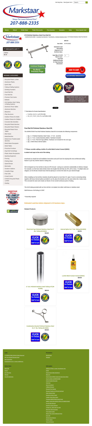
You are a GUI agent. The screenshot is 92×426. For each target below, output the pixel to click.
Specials (48, 357)
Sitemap (6, 374)
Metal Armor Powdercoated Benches (12, 140)
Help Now (48, 382)
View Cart (7, 368)
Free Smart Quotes (50, 411)
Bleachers (7, 111)
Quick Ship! (8, 84)
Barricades (8, 166)
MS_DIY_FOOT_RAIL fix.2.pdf (36, 116)
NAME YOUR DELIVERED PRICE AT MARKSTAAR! (58, 401)
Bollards (7, 99)
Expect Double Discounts (51, 380)
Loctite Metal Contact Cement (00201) (73, 276)
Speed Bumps (9, 163)
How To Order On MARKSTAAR (53, 378)
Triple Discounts (37, 30)
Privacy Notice (49, 419)
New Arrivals (49, 355)
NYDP (47, 370)
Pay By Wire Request (51, 403)
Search (6, 370)
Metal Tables (8, 146)
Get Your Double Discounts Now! (12, 357)
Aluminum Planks (10, 82)
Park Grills (8, 173)
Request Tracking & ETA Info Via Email (55, 391)
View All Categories (9, 376)
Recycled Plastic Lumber (12, 79)
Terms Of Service (50, 421)
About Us (48, 374)
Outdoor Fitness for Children (13, 119)
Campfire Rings (9, 171)
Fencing (7, 158)
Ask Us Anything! (50, 385)
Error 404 (48, 415)
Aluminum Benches (10, 109)
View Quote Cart (68, 2)
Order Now (24, 30)
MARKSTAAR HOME (30, 37)
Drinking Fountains (10, 89)
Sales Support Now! (50, 393)
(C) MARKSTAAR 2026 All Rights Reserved (14, 355)
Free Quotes (51, 30)
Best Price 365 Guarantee (52, 409)
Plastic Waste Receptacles (12, 153)
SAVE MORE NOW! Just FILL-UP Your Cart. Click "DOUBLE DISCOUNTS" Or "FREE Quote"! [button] (76, 99)
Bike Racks (8, 134)
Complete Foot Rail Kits (42, 37)
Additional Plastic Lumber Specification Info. (56, 368)
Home (7, 30)
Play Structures (9, 114)
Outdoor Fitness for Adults (12, 117)
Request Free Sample (51, 389)
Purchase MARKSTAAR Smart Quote (54, 399)
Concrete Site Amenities (11, 122)
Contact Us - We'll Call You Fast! (53, 407)
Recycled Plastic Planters (12, 127)
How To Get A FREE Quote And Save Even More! (57, 376)
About (15, 30)
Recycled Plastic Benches (12, 124)
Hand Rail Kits (9, 92)
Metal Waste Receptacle (11, 143)
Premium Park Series (11, 97)
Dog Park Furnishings (11, 151)
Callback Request (50, 387)
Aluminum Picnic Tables (11, 106)
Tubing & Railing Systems (12, 87)
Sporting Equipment (10, 156)
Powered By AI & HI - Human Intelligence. (14, 361)
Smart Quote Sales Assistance (53, 372)
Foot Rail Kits (8, 94)
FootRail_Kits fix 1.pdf (34, 114)
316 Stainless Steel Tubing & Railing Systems (12, 103)
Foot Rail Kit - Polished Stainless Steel (58, 37)
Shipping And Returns (51, 417)
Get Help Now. (59, 2)
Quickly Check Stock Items (52, 397)
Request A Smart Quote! (51, 395)
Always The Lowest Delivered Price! (54, 413)
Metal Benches (9, 136)
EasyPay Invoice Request (52, 405)
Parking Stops (9, 161)
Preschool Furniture (10, 148)
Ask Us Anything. (8, 359)
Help (70, 30)
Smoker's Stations (10, 168)
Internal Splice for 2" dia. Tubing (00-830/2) (73, 229)
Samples (62, 30)
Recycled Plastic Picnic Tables (11, 130)
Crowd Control (9, 176)
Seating (7, 183)
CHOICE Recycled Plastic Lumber (12, 179)
